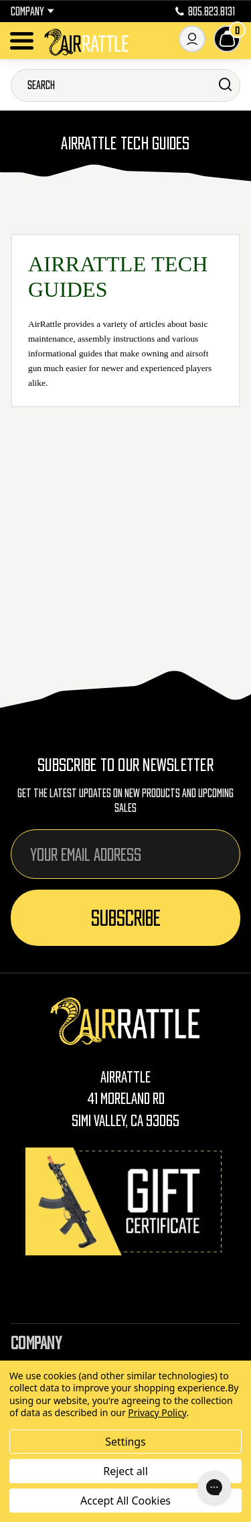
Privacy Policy (157, 1412)
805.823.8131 (205, 11)
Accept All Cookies (125, 1500)
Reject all (125, 1471)
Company (32, 11)
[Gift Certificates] (125, 1201)
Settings (125, 1441)
